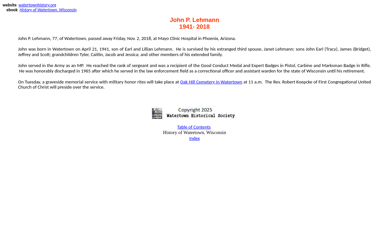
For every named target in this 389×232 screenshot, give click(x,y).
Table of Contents (194, 127)
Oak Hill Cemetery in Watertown (211, 82)
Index (194, 138)
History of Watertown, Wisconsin (48, 10)
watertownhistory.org (37, 5)
